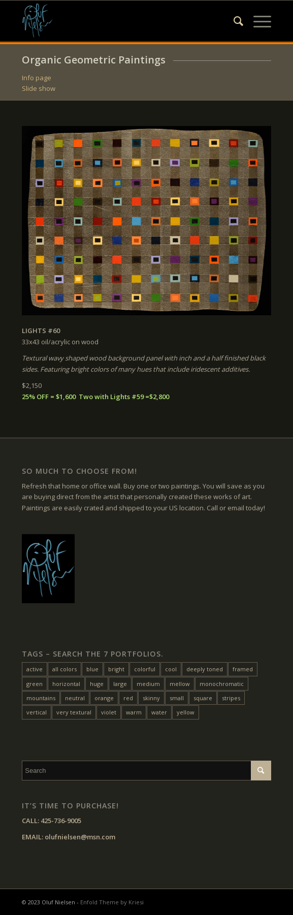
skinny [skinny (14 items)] (151, 698)
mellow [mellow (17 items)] (180, 684)
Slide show (38, 88)
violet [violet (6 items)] (108, 712)
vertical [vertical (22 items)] (36, 712)
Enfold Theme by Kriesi (112, 902)
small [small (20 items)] (177, 698)
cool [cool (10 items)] (171, 669)
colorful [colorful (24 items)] (144, 669)
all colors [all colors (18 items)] (64, 669)
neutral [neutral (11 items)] (75, 698)
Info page (36, 77)
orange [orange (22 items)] (104, 698)
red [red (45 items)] (128, 698)
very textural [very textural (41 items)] (73, 712)
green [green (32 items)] (34, 684)
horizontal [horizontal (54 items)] (66, 684)
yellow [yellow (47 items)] (185, 712)
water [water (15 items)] (159, 712)
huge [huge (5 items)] (97, 684)
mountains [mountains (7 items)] (40, 698)
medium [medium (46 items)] (148, 684)
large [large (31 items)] (120, 684)
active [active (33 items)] (34, 669)
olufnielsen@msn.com (80, 836)
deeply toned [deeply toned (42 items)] (204, 669)
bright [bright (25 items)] (116, 669)
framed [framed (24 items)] (243, 669)
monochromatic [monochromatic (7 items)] (222, 684)
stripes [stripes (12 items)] (231, 698)
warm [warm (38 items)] (134, 712)
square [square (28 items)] (202, 698)
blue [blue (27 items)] (92, 669)
